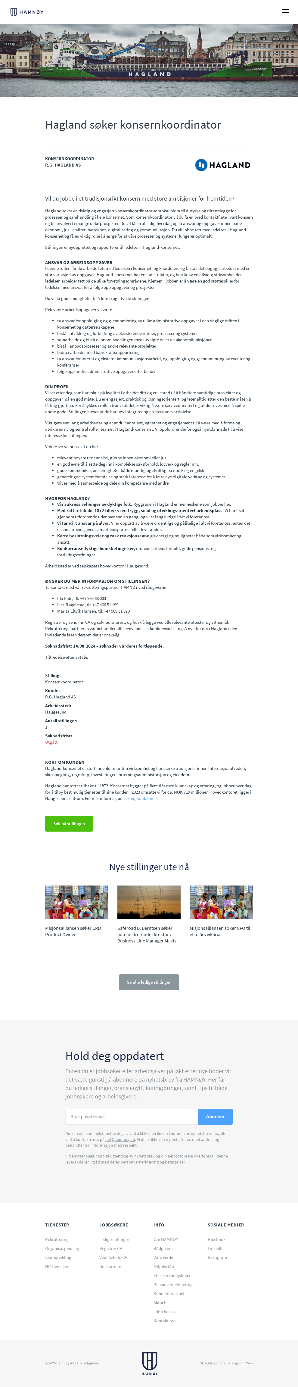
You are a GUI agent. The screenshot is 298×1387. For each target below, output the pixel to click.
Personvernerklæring (173, 1284)
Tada (229, 1363)
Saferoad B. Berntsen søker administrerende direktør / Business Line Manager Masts (146, 934)
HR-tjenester (56, 1266)
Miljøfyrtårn (164, 1266)
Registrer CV (110, 1248)
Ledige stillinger (114, 1239)
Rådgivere (163, 1248)
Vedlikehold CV (113, 1257)
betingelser (175, 1162)
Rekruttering (57, 1239)
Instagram (217, 1257)
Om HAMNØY (166, 1239)
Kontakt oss (164, 1320)
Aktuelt (160, 1302)
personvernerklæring (140, 1162)
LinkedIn (216, 1248)
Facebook (216, 1239)
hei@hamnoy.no (120, 1139)
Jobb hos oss (165, 1311)
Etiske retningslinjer (172, 1275)
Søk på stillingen (69, 823)
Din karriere (110, 1266)
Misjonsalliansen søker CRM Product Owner (73, 931)
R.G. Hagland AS (60, 697)
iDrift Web (245, 1363)
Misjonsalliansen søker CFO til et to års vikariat (220, 931)
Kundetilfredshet (169, 1293)
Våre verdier (165, 1257)
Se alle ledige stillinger (149, 982)
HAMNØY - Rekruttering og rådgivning (30, 12)
